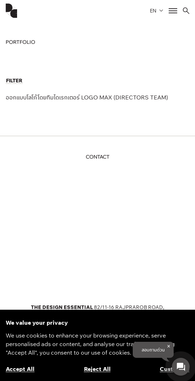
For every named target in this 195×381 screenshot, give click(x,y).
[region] (97, 345)
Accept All (20, 368)
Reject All (97, 368)
